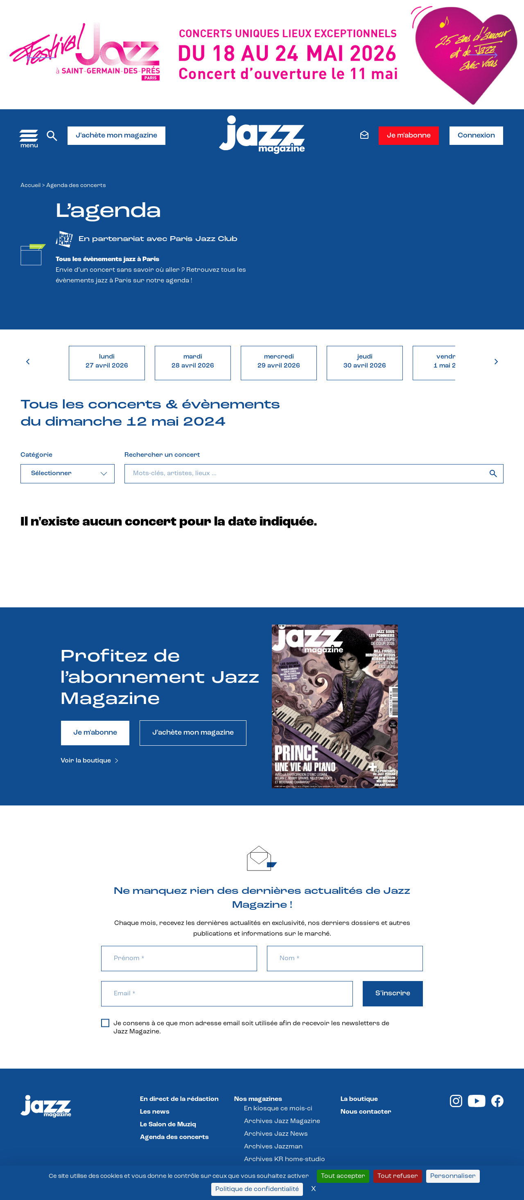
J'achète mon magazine (116, 136)
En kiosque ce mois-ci (278, 1108)
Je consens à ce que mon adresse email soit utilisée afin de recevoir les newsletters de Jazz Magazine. (245, 1027)
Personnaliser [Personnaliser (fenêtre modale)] (453, 1176)
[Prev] (41, 58)
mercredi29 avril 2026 (278, 361)
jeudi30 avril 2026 (364, 361)
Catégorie (36, 455)
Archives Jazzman (273, 1147)
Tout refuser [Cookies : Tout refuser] (397, 1176)
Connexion (476, 136)
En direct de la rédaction (179, 1099)
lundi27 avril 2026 (107, 361)
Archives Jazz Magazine (282, 1121)
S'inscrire (392, 993)
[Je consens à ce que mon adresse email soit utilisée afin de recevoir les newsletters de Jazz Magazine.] (105, 1023)
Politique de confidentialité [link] (257, 1189)
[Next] (483, 55)
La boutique (359, 1099)
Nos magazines (258, 1099)
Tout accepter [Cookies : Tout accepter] (343, 1176)
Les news (154, 1112)
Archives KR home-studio (284, 1159)
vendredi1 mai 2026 (451, 361)
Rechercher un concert (162, 455)
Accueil (30, 186)
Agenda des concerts (174, 1137)
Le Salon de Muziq (168, 1124)
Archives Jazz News (276, 1134)
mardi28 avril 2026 (193, 361)
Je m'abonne (409, 136)
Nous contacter (366, 1112)
